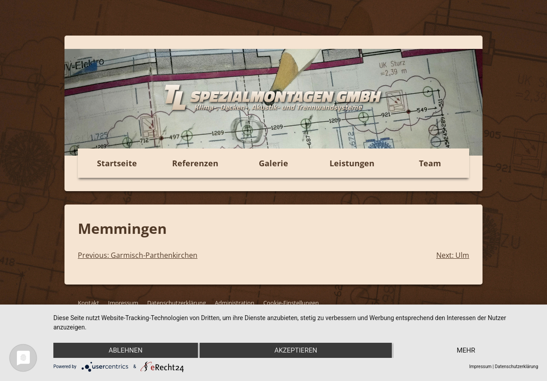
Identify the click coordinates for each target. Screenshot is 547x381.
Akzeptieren (295, 350)
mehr (466, 350)
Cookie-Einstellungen (291, 303)
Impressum (123, 303)
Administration (234, 303)
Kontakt (88, 303)
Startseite (117, 163)
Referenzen (195, 163)
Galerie (273, 163)
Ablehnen (125, 350)
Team (430, 163)
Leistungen (352, 163)
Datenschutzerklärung (176, 303)
